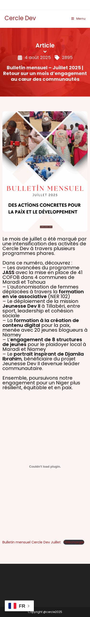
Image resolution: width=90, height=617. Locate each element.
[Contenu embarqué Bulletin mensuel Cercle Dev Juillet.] (45, 467)
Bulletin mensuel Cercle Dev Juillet (31, 542)
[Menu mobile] (78, 18)
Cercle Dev (20, 18)
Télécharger (73, 542)
